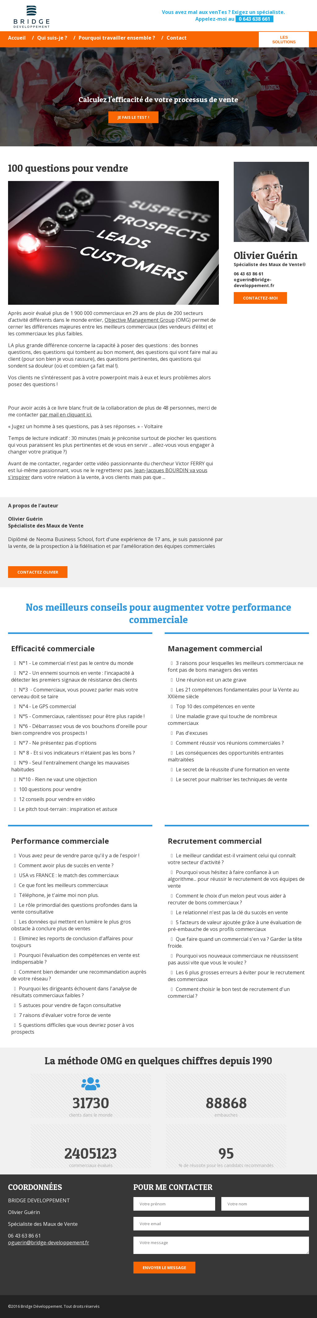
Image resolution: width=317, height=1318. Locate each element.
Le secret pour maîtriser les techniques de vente (231, 779)
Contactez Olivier (37, 572)
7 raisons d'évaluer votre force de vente (65, 1015)
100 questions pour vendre (50, 789)
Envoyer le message (164, 1267)
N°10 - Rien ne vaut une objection (58, 779)
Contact (177, 37)
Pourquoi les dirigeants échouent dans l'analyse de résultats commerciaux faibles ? (74, 992)
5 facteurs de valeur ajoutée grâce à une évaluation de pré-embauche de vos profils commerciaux (235, 926)
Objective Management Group (140, 320)
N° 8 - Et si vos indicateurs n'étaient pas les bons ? (77, 752)
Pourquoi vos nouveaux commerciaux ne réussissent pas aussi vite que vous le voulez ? (233, 959)
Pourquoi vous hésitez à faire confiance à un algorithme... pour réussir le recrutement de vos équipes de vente (236, 879)
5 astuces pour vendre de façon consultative (70, 1005)
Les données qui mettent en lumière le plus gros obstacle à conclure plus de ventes (71, 925)
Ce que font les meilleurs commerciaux (63, 885)
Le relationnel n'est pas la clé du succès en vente (232, 912)
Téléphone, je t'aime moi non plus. (59, 895)
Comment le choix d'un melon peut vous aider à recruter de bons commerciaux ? (227, 899)
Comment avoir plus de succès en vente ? (66, 865)
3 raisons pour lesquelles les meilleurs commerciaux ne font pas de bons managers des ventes (235, 666)
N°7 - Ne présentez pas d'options (58, 742)
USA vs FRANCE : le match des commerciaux (69, 875)
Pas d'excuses (192, 733)
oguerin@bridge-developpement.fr (254, 282)
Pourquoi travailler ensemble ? (117, 37)
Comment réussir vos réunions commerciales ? (230, 742)
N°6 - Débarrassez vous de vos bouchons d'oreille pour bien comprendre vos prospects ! (79, 729)
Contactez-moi (260, 298)
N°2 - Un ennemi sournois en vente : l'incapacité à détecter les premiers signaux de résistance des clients (74, 676)
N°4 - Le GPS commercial (47, 706)
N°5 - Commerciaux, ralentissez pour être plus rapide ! (82, 716)
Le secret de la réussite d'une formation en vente (232, 769)
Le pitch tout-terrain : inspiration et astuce (68, 809)
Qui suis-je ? (52, 37)
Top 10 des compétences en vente (215, 706)
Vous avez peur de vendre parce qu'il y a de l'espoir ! (79, 855)
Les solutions (284, 39)
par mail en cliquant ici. (66, 414)
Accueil (17, 37)
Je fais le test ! (133, 117)
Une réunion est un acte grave (211, 679)
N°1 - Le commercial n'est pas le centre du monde (76, 663)
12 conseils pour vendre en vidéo (57, 799)
